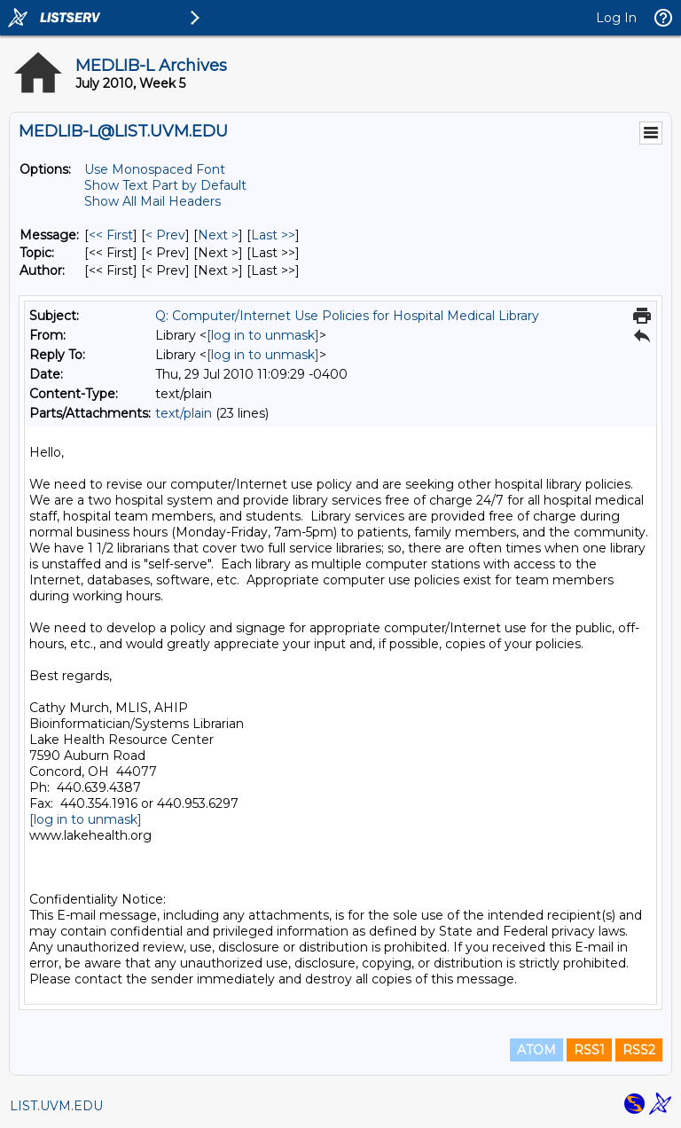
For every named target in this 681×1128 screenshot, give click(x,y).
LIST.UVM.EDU (56, 1106)
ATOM (536, 1050)
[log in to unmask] (263, 335)
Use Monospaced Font (154, 169)
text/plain (183, 413)
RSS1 (589, 1050)
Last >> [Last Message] (273, 235)
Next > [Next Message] (218, 235)
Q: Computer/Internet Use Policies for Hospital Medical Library (347, 316)
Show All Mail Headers (152, 201)
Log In (616, 18)
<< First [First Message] (111, 235)
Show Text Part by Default (165, 185)
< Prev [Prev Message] (165, 235)
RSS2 (638, 1050)
